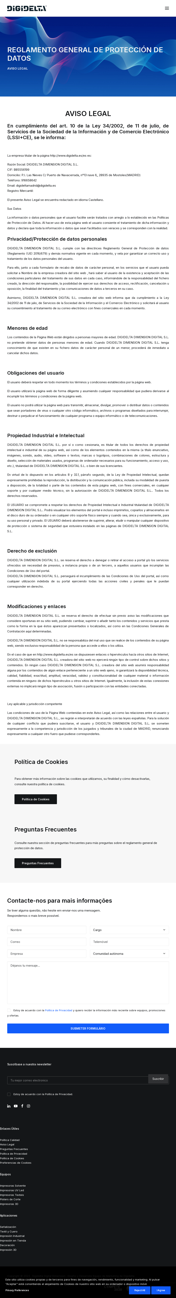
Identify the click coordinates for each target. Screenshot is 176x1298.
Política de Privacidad (58, 1010)
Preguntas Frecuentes (38, 863)
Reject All (139, 1290)
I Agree (161, 1290)
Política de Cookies (35, 799)
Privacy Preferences (17, 1290)
